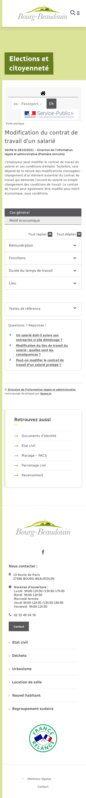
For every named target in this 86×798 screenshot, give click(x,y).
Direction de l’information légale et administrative (42, 389)
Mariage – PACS (30, 455)
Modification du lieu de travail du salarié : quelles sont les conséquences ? (42, 350)
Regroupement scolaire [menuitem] (31, 708)
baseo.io (45, 393)
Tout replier (40, 234)
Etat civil (24, 446)
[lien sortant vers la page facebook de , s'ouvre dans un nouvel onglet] (43, 552)
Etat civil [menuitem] (18, 642)
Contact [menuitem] (43, 786)
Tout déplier (69, 234)
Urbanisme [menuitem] (20, 669)
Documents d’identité (35, 436)
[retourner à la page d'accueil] (42, 13)
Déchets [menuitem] (18, 655)
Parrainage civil (30, 465)
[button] (43, 245)
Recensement (28, 475)
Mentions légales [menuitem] (39, 779)
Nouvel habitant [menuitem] (25, 695)
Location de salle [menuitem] (25, 682)
